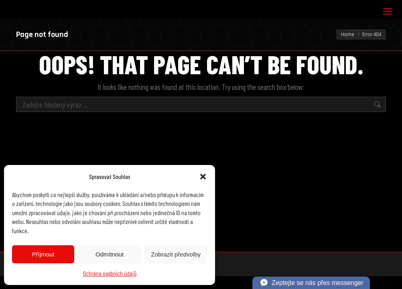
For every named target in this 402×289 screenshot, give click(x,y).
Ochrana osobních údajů (109, 273)
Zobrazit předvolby (176, 254)
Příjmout (43, 254)
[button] (203, 177)
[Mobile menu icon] (387, 11)
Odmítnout (109, 254)
